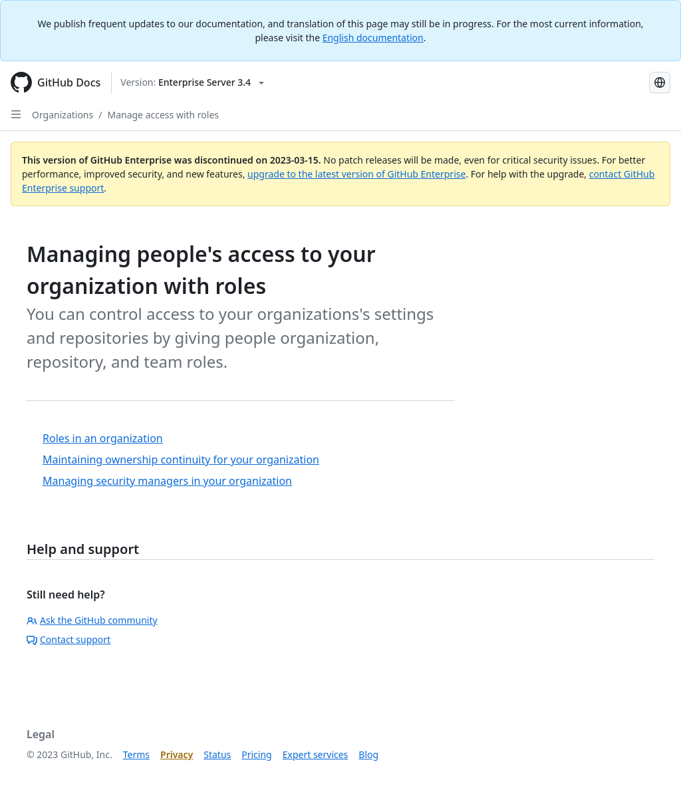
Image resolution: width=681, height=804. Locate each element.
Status (217, 754)
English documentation (373, 37)
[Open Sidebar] (16, 114)
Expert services (315, 754)
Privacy (176, 754)
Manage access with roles (163, 114)
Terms (136, 754)
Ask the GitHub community (92, 620)
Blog (368, 754)
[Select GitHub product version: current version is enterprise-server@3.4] (192, 82)
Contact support (68, 639)
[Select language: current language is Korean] (659, 82)
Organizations (62, 114)
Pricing (256, 754)
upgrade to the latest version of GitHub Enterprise (356, 174)
